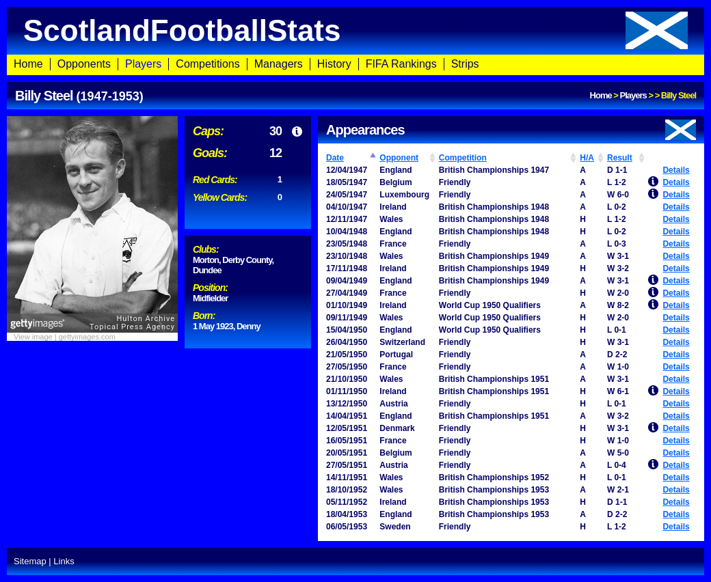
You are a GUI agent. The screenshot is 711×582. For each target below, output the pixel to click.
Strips (465, 64)
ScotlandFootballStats (355, 30)
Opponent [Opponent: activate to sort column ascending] (398, 158)
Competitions (207, 64)
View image (33, 337)
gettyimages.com (87, 337)
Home (28, 64)
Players (143, 64)
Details (675, 170)
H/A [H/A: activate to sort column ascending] (587, 158)
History (334, 64)
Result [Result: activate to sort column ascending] (619, 158)
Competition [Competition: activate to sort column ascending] (463, 158)
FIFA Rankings (401, 64)
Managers (278, 64)
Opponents (84, 64)
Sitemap (30, 561)
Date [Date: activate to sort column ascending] (335, 158)
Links (63, 561)
